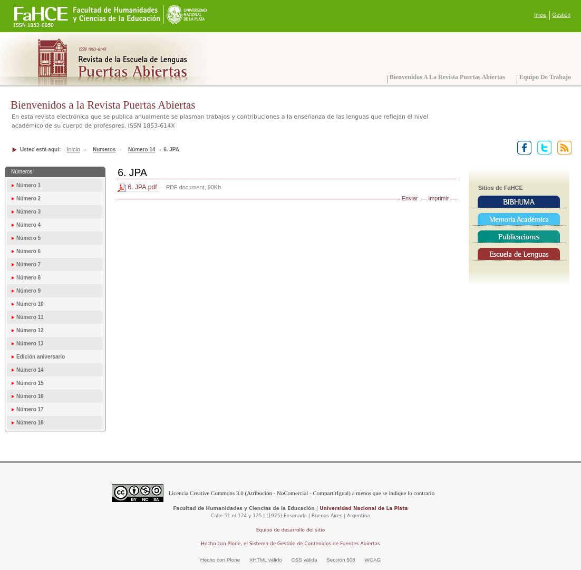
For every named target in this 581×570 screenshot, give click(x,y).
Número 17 (30, 409)
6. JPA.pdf (138, 187)
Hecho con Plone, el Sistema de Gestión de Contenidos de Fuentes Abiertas (290, 543)
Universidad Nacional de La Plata (363, 508)
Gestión (561, 15)
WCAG (372, 560)
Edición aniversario (40, 357)
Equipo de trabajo (545, 77)
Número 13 (30, 343)
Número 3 (28, 212)
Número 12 (30, 330)
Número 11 (30, 317)
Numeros (104, 149)
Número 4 (28, 225)
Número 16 (30, 396)
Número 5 (28, 238)
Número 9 (28, 291)
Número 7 (28, 264)
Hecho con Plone (220, 560)
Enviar (410, 198)
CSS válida (304, 560)
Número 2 (28, 198)
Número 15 (30, 383)
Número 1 (28, 185)
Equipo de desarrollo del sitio (290, 530)
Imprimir (438, 198)
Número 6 (28, 251)
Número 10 (30, 304)
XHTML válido (265, 560)
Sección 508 (340, 560)
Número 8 (28, 278)
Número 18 (30, 423)
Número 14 (142, 149)
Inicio (540, 15)
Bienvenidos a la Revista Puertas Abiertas (447, 77)
